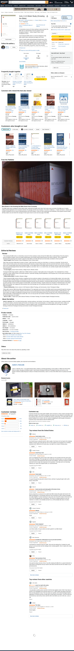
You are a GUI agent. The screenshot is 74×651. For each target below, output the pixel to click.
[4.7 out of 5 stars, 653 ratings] (35, 112)
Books (44, 5)
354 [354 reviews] (13, 150)
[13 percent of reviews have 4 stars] (11, 421)
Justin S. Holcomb (25, 20)
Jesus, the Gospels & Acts (52, 12)
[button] (2, 5)
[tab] (32, 425)
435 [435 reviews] (51, 150)
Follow (13, 47)
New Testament (43, 12)
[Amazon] (4, 2)
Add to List (55, 67)
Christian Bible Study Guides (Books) (15, 336)
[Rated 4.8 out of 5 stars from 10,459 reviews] (51, 402)
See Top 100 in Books (25, 333)
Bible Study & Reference (29, 12)
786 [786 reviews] (25, 150)
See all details (22, 61)
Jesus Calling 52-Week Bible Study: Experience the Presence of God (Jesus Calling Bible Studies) (22, 400)
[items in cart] (72, 2)
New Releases (50, 5)
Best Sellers (38, 5)
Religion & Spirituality (9, 12)
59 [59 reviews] (38, 150)
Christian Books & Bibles (18, 12)
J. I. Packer (35, 20)
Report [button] (39, 446)
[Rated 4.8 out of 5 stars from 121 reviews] (22, 403)
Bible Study (37, 12)
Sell (68, 5)
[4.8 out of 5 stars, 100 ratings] (61, 112)
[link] (17, 76)
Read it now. (35, 67)
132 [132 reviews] (63, 150)
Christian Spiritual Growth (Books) (14, 338)
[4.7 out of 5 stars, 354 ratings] (48, 112)
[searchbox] (28, 2)
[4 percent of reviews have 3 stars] (11, 423)
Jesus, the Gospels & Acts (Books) (14, 334)
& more (44, 20)
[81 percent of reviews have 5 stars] (11, 418)
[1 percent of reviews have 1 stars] (11, 428)
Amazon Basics (30, 5)
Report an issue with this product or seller (29, 50)
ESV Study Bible (46, 400)
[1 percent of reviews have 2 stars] (11, 426)
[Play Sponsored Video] (19, 390)
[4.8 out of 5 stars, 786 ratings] (22, 112)
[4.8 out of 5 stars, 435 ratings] (9, 112)
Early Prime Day (8, 5)
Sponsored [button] (4, 380)
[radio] (56, 17)
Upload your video (6, 353)
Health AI (16, 5)
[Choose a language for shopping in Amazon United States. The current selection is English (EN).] (51, 2)
